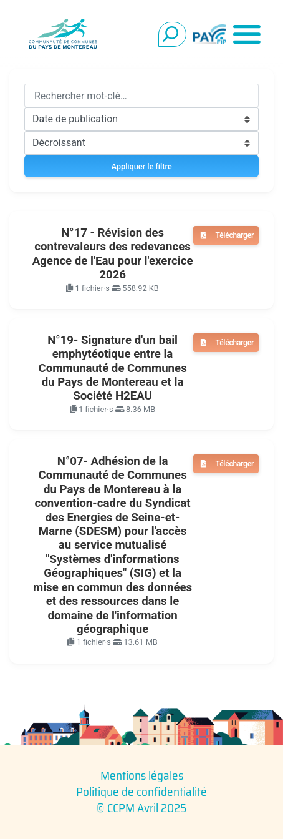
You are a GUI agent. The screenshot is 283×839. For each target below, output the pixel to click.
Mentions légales (141, 775)
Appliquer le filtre (141, 166)
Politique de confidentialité (141, 791)
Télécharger (235, 235)
